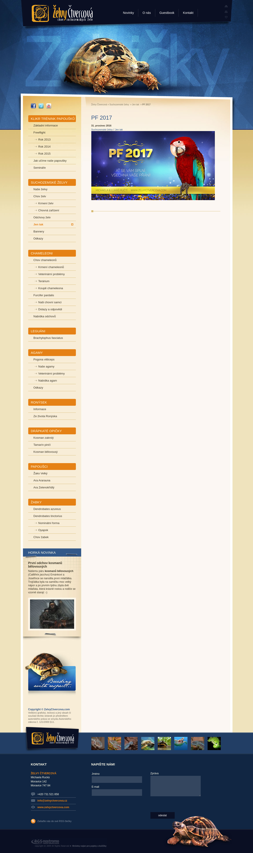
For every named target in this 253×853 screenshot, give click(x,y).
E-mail (95, 786)
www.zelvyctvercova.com (53, 807)
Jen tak (135, 104)
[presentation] (110, 813)
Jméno (96, 773)
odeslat (162, 815)
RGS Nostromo (69, 843)
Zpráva (154, 773)
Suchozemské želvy (119, 104)
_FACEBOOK (33, 106)
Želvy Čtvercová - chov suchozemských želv (62, 13)
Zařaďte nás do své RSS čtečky (54, 821)
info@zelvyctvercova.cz (52, 800)
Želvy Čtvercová (99, 104)
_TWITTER (41, 106)
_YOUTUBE (48, 106)
